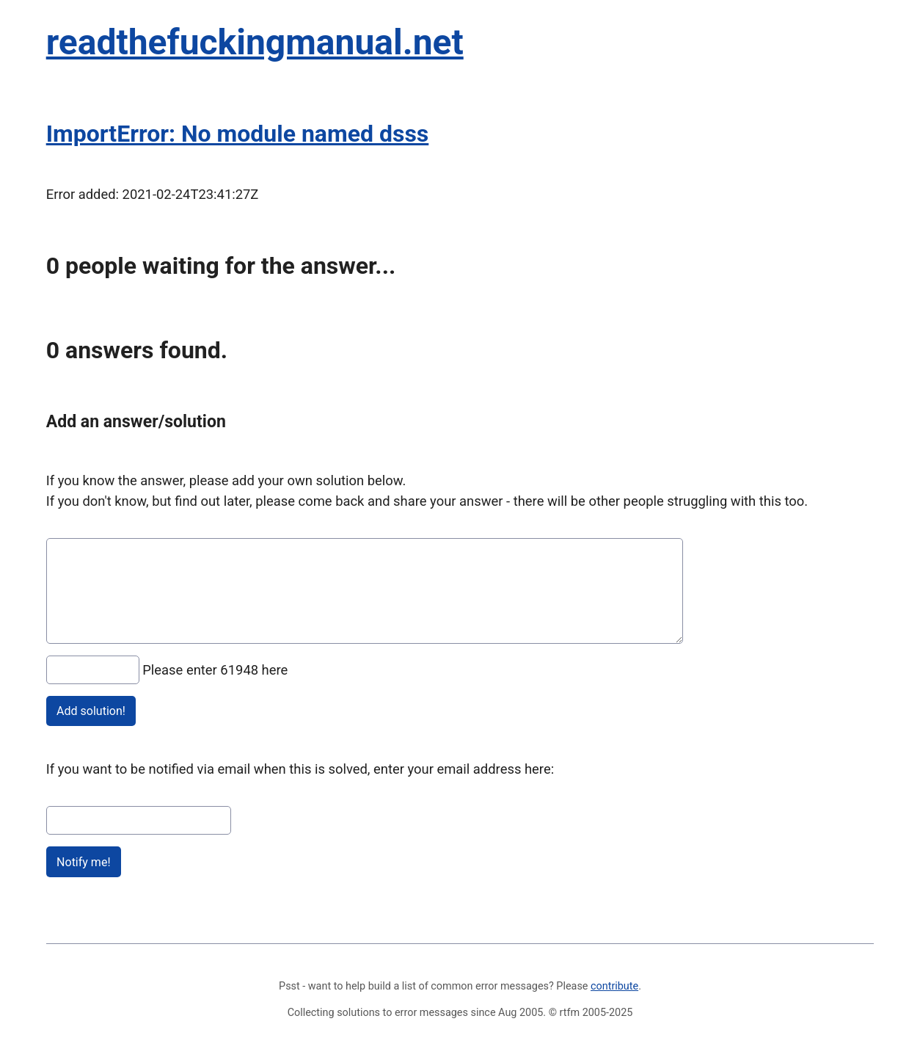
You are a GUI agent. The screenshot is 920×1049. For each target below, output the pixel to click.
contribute (614, 986)
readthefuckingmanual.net (255, 42)
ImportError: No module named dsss (237, 134)
